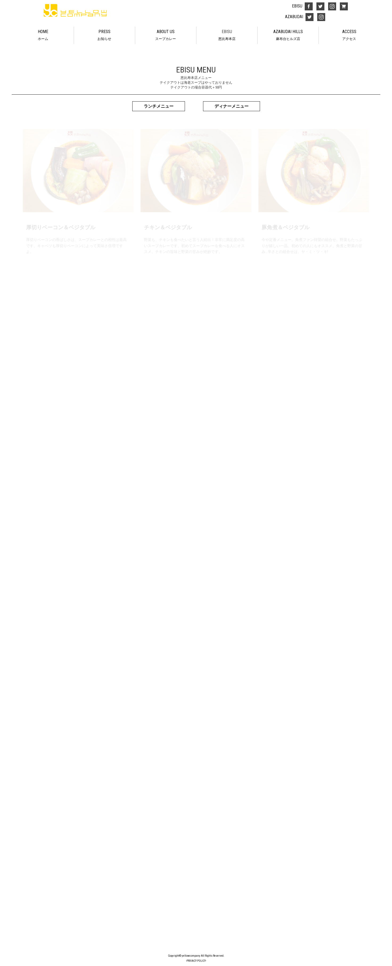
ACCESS (349, 35)
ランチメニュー (159, 106)
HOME (43, 35)
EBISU (226, 35)
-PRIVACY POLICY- (196, 960)
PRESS (104, 35)
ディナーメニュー (231, 106)
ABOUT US (165, 35)
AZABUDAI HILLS (288, 35)
